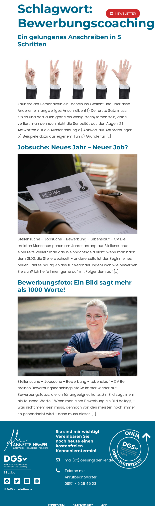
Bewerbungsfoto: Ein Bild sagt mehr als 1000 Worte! (75, 286)
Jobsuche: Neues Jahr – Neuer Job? (73, 147)
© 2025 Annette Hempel (18, 489)
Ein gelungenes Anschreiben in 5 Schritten (69, 40)
